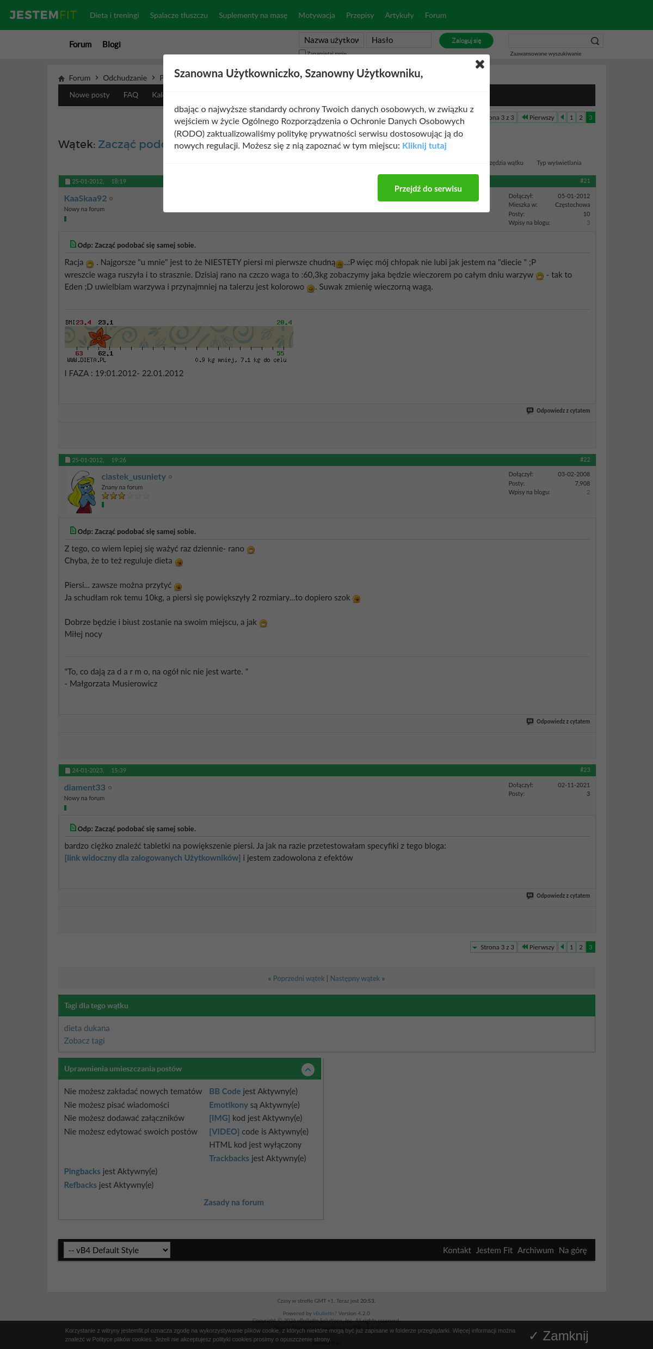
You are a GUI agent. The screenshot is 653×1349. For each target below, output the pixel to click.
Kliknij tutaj (424, 145)
